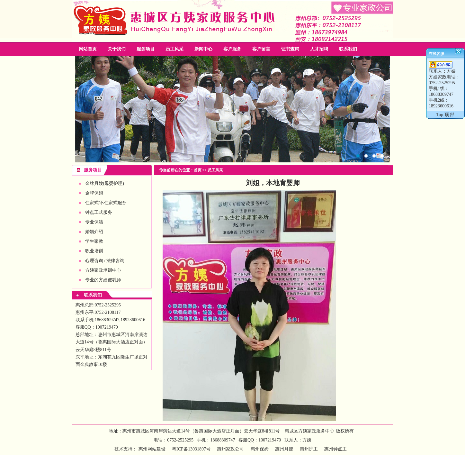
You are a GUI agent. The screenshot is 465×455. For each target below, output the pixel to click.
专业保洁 (94, 222)
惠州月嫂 (284, 449)
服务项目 (146, 49)
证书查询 (290, 49)
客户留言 (261, 49)
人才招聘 (319, 49)
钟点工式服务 (98, 212)
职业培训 (94, 251)
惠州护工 (309, 449)
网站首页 (88, 49)
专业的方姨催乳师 (103, 280)
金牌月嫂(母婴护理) (104, 183)
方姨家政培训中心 (103, 270)
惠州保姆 (260, 449)
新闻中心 (203, 49)
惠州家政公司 (232, 109)
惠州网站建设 (152, 449)
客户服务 (232, 49)
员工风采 (174, 49)
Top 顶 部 (445, 114)
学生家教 (94, 241)
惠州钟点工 (335, 449)
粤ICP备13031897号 (190, 449)
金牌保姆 (94, 193)
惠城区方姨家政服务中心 (309, 431)
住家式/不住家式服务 (106, 202)
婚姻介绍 (94, 231)
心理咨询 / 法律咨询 (105, 260)
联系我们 (348, 49)
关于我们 (117, 49)
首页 (197, 170)
